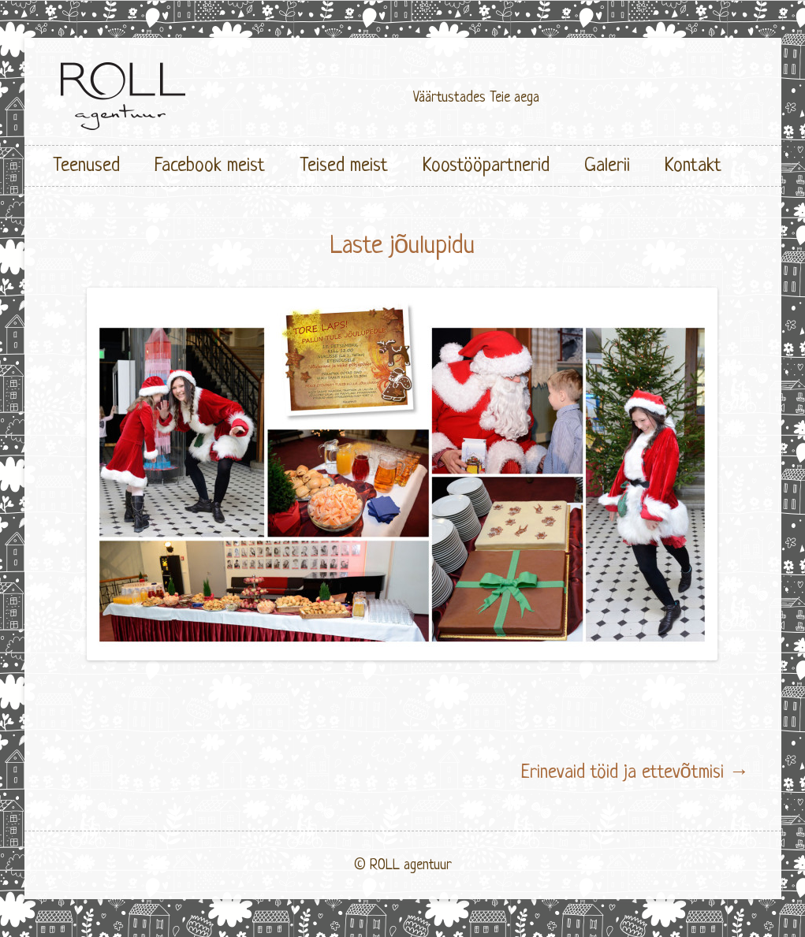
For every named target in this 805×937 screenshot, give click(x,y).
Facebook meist (210, 166)
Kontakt (693, 166)
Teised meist (344, 166)
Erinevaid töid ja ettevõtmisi (635, 772)
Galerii (607, 166)
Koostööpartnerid (486, 166)
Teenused (86, 166)
